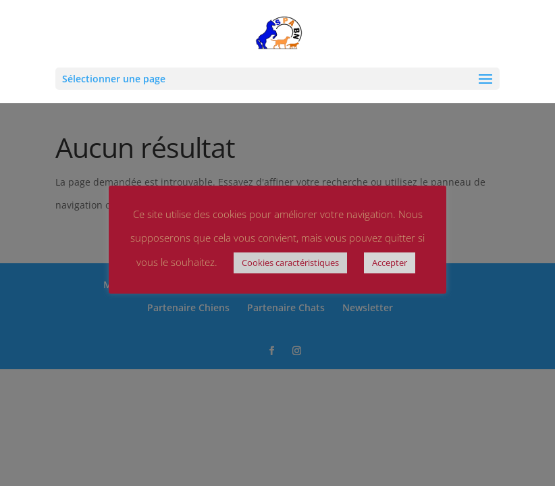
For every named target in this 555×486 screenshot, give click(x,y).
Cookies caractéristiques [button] (290, 262)
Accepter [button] (389, 262)
